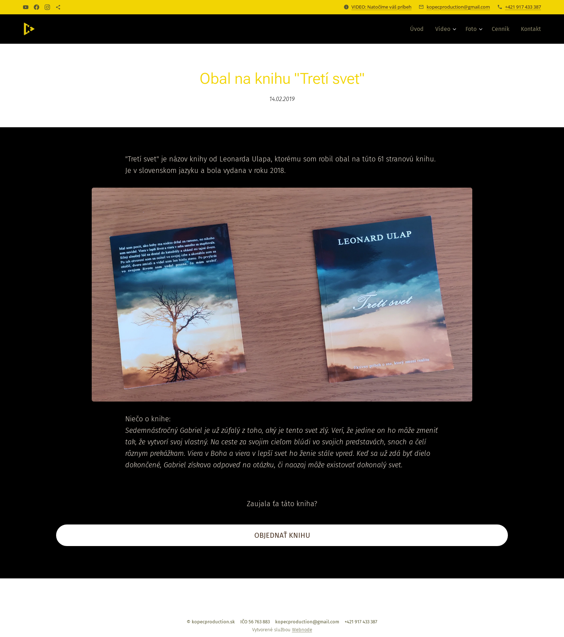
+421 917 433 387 (523, 7)
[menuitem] (418, 29)
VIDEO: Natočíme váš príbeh (381, 7)
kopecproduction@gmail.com (458, 7)
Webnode (302, 629)
